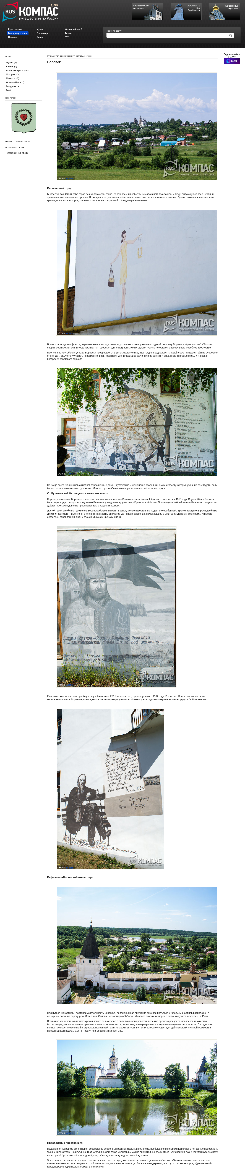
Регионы (60, 56)
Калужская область (74, 56)
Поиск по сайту (113, 31)
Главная (50, 56)
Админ (70, 178)
